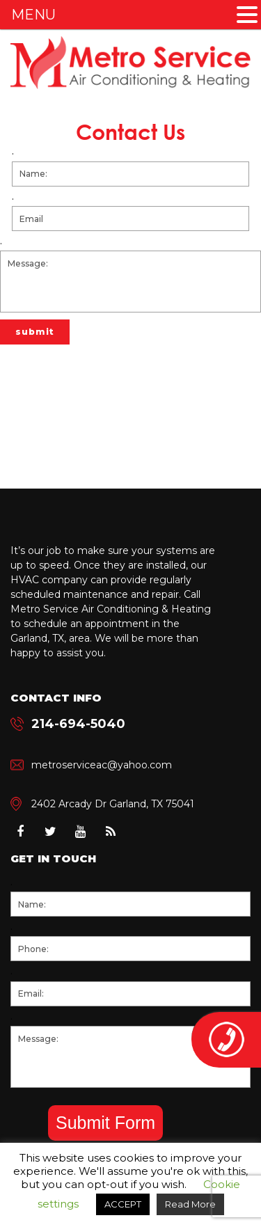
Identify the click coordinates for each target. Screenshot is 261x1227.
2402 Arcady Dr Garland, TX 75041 (112, 804)
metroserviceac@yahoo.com (101, 765)
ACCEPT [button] (122, 1204)
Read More (190, 1204)
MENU (33, 14)
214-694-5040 (78, 723)
